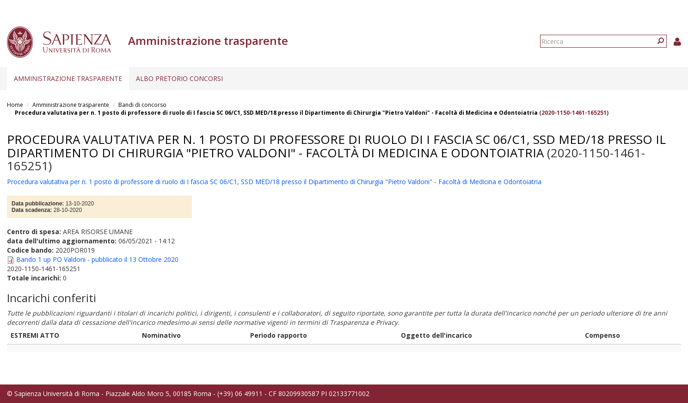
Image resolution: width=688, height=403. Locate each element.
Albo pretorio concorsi (179, 78)
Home (15, 105)
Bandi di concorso (142, 105)
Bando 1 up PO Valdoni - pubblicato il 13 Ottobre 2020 (97, 259)
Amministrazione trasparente (68, 78)
